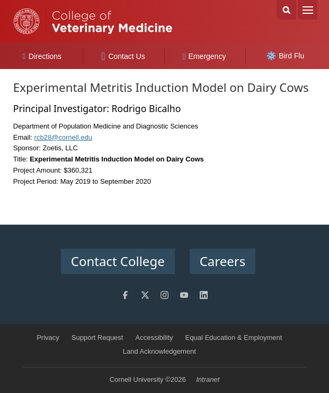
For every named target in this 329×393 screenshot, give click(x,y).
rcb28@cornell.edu (63, 137)
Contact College (118, 261)
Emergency (204, 56)
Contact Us (123, 56)
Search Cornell (286, 10)
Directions (41, 56)
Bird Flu (285, 56)
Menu (307, 10)
